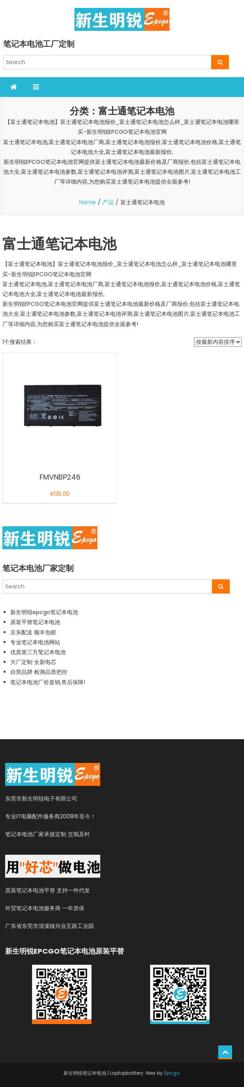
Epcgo (171, 1073)
